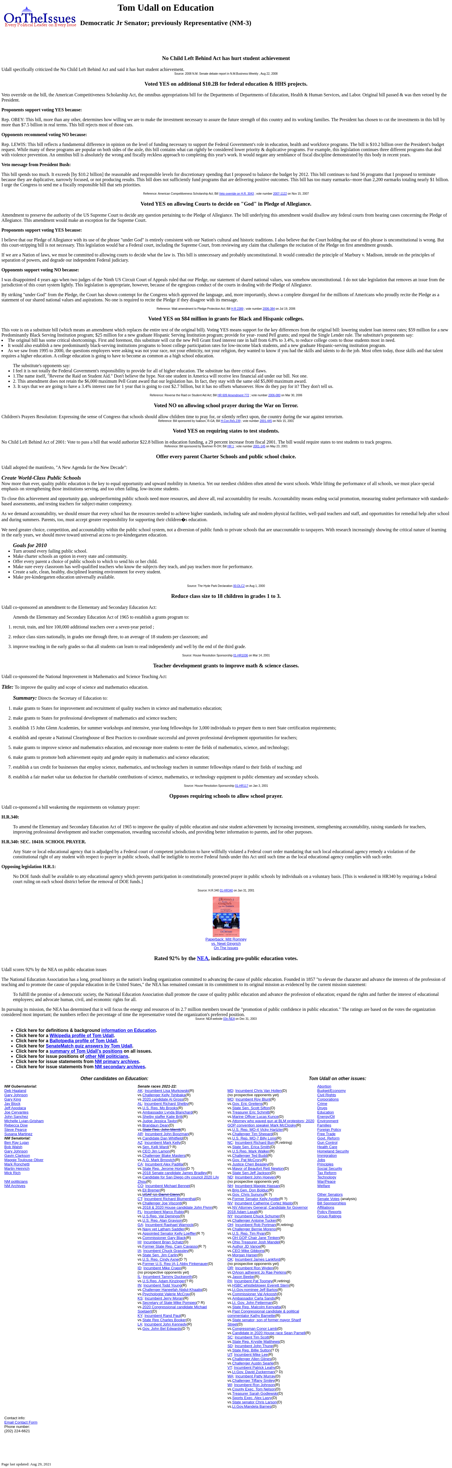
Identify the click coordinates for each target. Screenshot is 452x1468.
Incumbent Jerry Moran (164, 1298)
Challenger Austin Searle (253, 1363)
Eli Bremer (151, 1190)
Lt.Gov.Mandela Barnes (252, 1406)
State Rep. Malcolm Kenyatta (256, 1307)
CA (140, 1164)
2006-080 (274, 395)
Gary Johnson (16, 1095)
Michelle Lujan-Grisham (24, 1121)
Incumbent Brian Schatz (163, 1242)
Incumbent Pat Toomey (253, 1281)
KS (140, 1298)
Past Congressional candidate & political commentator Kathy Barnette (263, 1313)
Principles (325, 1164)
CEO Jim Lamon (156, 1151)
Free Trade (326, 1134)
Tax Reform (326, 1173)
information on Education (128, 1030)
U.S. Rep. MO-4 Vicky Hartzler (257, 1129)
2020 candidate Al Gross (162, 1099)
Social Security (329, 1168)
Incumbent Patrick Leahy (254, 1367)
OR (230, 1268)
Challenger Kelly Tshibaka (163, 1095)
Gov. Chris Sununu (248, 1194)
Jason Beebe (243, 1276)
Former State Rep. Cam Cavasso (170, 1246)
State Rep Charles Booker (164, 1320)
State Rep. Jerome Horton (164, 1168)
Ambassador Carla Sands (253, 1298)
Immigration (327, 1155)
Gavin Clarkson (17, 1155)
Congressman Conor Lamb (254, 1328)
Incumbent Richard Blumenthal (169, 1199)
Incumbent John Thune (254, 1346)
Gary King (12, 1099)
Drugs (322, 1108)
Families (324, 1125)
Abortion (324, 1086)
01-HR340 (226, 890)
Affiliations (325, 1207)
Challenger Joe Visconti (162, 1203)
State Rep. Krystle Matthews (256, 1341)
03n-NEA (229, 1018)
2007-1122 (280, 193)
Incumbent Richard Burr (254, 1142)
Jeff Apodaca (15, 1108)
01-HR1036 (240, 655)
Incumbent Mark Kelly (162, 1142)
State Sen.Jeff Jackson (251, 1173)
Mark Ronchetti (16, 1164)
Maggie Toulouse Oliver (24, 1160)
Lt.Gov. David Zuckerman (253, 1372)
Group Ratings (329, 1216)
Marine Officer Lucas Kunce (255, 1116)
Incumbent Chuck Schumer (257, 1216)
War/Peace (326, 1181)
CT (140, 1199)
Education (325, 1112)
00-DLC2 (239, 585)
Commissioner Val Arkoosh (254, 1294)
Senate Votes (328, 1199)
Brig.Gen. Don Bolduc (250, 1190)
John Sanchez (16, 1116)
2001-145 (259, 446)
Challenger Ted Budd (249, 1155)
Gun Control (327, 1142)
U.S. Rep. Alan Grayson (162, 1220)
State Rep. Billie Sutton (251, 1350)
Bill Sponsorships (331, 1203)
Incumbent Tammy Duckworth (167, 1276)
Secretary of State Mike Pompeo (169, 1302)
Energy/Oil (326, 1116)
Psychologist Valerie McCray (166, 1294)
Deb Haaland (15, 1090)
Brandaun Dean (155, 1125)
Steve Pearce (15, 1129)
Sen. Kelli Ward (155, 1147)
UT (229, 1354)
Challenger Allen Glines (251, 1359)
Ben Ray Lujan (16, 1142)
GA (140, 1225)
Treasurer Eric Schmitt (251, 1112)
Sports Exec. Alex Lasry (252, 1398)
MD (230, 1090)
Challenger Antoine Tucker (254, 1220)
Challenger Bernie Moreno (254, 1229)
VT (229, 1367)
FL (140, 1212)
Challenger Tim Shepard (252, 1134)
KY (140, 1315)
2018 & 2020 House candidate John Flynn (177, 1207)
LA (140, 1324)
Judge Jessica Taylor (159, 1121)
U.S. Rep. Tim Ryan (248, 1233)
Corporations (328, 1099)
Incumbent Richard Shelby (166, 1103)
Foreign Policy (329, 1129)
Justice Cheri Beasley (250, 1164)
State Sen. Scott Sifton (251, 1108)
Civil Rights (326, 1095)
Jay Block (12, 1103)
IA (139, 1251)
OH (230, 1225)
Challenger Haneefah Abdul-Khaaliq (172, 1289)
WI (229, 1385)
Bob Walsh (13, 1147)
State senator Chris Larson (254, 1402)
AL (140, 1103)
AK (140, 1090)
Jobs (321, 1160)
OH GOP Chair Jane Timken (256, 1238)
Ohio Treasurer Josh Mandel (256, 1242)
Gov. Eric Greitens (247, 1103)
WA (230, 1376)
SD (230, 1346)
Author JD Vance (246, 1246)
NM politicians (16, 1181)
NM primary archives (117, 1061)
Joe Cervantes (16, 1112)
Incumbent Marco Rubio (164, 1212)
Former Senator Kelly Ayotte (255, 1199)
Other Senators (330, 1194)
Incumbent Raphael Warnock (169, 1225)
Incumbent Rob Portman (255, 1225)
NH (230, 1186)
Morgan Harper (244, 1255)
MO (230, 1099)
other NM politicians (106, 1056)
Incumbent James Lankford (257, 1259)
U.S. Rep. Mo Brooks (160, 1108)
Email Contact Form (20, 1422)
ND (230, 1177)
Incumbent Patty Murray (255, 1376)
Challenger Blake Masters (163, 1155)
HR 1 (230, 446)
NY (229, 1216)
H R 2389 (237, 308)
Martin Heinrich (16, 1168)
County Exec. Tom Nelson (253, 1389)
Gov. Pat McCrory (247, 1160)
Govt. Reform (328, 1138)
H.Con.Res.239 (230, 421)
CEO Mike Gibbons (248, 1251)
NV (230, 1203)
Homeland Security (333, 1151)
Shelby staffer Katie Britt (162, 1116)
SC (230, 1337)
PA (229, 1281)
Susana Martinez (18, 1134)
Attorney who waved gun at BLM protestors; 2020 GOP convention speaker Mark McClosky (270, 1123)
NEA (202, 958)
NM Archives (14, 1186)
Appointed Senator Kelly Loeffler (169, 1233)
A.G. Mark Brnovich (158, 1160)
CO (140, 1186)
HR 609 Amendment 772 (233, 395)
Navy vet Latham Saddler (163, 1229)
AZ (140, 1142)
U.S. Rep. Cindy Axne (160, 1259)
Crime (322, 1103)
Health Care (327, 1147)
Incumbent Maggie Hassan (257, 1186)
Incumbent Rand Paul (162, 1315)
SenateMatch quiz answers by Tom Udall (89, 1045)
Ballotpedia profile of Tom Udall (83, 1040)
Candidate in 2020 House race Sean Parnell (269, 1333)
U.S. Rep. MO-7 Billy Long (254, 1138)
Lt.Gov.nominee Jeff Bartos (254, 1289)
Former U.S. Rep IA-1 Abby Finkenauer (175, 1263)
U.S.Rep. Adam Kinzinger (163, 1281)
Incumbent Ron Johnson (254, 1385)
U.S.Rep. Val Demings (161, 1216)
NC (230, 1142)
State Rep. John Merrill (161, 1129)
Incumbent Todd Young (163, 1285)
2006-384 (269, 308)
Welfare (323, 1186)
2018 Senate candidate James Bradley (174, 1173)
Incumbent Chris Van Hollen (258, 1090)
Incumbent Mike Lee (251, 1354)
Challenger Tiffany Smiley (253, 1380)
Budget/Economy (331, 1090)
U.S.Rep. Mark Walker (251, 1151)
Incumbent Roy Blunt (253, 1099)
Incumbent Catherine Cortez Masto (264, 1203)
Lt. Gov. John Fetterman (252, 1302)
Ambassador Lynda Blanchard (167, 1112)
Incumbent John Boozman (167, 1134)
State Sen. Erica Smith (251, 1147)
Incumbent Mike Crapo (162, 1268)
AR (140, 1134)
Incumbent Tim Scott (252, 1337)
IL (139, 1276)
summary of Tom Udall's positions (86, 1051)
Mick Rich (12, 1173)
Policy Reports (329, 1212)
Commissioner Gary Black (164, 1238)
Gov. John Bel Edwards (161, 1328)
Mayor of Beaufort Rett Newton (258, 1168)
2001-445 (266, 421)
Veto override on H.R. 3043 (236, 193)
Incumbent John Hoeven (255, 1177)
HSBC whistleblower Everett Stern (260, 1285)
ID (139, 1268)
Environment (327, 1121)
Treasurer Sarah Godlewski (255, 1393)
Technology (326, 1177)
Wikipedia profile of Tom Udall (82, 1035)
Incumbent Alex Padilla (164, 1164)
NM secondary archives (120, 1066)
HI (139, 1242)
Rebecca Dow (16, 1125)
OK (230, 1259)
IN (139, 1285)
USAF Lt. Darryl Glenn (161, 1194)
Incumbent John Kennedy (165, 1324)
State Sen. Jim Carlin (160, 1255)
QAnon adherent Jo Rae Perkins (259, 1272)
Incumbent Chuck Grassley (165, 1251)
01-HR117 (241, 785)
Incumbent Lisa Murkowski (167, 1090)
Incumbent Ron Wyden (254, 1268)
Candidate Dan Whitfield (162, 1138)
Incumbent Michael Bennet (167, 1186)
